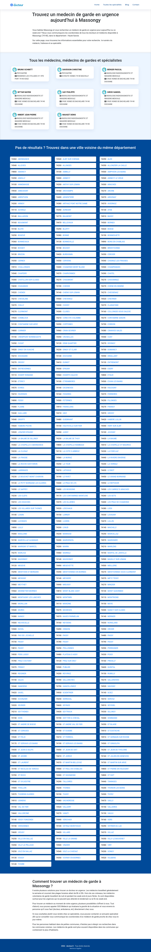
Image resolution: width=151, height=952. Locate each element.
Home (96, 5)
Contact (135, 5)
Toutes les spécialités (112, 5)
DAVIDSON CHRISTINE (72, 69)
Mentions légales (75, 948)
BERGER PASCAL (114, 69)
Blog (127, 5)
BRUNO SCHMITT (25, 69)
